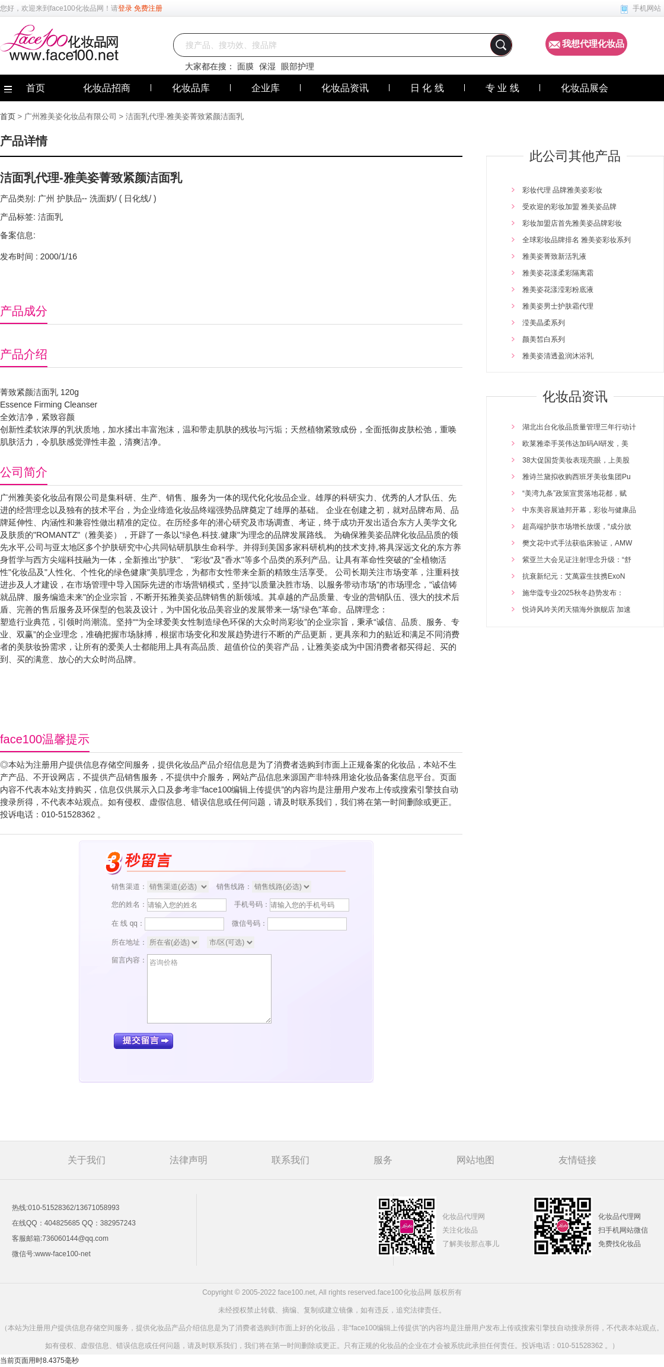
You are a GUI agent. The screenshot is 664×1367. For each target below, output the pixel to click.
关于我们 (87, 1160)
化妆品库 (191, 88)
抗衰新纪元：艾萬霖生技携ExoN (573, 576)
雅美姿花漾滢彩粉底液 (557, 289)
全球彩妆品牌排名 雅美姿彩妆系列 (576, 240)
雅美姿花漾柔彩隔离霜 (557, 273)
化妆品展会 (584, 88)
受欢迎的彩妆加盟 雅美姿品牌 (569, 207)
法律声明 (189, 1160)
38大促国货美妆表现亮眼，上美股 (576, 460)
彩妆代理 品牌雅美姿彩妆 (562, 190)
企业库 (265, 88)
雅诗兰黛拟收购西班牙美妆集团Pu (576, 477)
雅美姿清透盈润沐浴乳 (557, 356)
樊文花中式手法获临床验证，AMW (577, 543)
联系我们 (290, 1160)
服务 (383, 1160)
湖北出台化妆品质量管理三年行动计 (579, 427)
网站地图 (475, 1160)
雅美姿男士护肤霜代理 (557, 306)
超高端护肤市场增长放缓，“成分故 (576, 526)
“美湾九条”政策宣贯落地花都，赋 (574, 493)
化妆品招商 (106, 88)
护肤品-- (71, 198)
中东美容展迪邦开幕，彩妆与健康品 (579, 510)
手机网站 (647, 8)
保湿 (267, 66)
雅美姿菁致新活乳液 (554, 256)
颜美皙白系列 (543, 339)
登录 (125, 8)
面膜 (245, 66)
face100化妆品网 (77, 8)
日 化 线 (427, 88)
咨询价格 (209, 988)
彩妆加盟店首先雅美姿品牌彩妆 (572, 223)
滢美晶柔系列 (543, 323)
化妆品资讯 (345, 88)
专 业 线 (502, 88)
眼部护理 (297, 66)
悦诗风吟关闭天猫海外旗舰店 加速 (576, 609)
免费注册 (148, 8)
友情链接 (577, 1160)
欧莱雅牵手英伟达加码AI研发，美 (575, 443)
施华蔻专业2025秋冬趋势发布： (573, 593)
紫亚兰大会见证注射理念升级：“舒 (576, 560)
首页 (7, 116)
